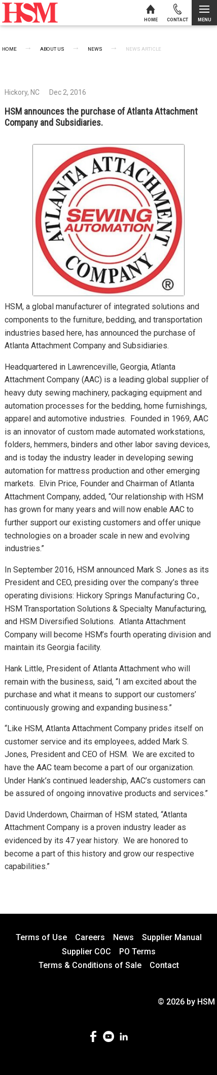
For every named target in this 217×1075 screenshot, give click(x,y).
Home (9, 49)
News (95, 49)
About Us (52, 49)
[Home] (150, 12)
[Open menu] (204, 12)
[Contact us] (177, 12)
